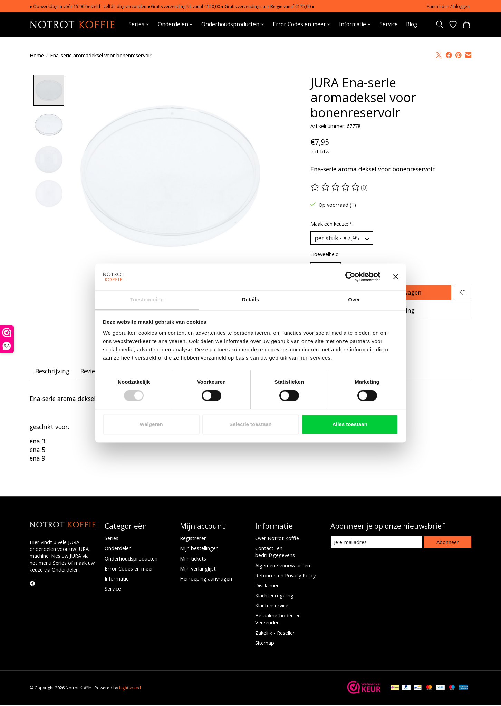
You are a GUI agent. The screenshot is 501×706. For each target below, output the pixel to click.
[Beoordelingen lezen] (335, 187)
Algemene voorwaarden (282, 566)
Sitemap (264, 643)
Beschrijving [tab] (52, 372)
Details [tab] (250, 299)
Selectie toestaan (250, 424)
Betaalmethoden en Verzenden (278, 620)
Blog (411, 24)
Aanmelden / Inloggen (448, 6)
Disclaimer (267, 586)
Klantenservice (271, 606)
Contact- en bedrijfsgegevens (275, 552)
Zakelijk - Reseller (275, 633)
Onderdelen (118, 549)
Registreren (193, 539)
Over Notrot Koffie (277, 539)
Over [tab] (354, 299)
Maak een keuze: (331, 223)
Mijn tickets (193, 559)
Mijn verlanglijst (198, 569)
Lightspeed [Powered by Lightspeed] (130, 689)
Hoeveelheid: (325, 254)
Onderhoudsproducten (131, 559)
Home (37, 55)
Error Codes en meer (129, 569)
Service (388, 24)
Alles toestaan (349, 424)
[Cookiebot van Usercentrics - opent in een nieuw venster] (350, 277)
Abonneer (447, 542)
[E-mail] (376, 543)
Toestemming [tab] (147, 299)
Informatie (117, 579)
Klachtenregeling (274, 596)
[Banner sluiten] (395, 276)
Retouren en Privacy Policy (285, 576)
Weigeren (151, 424)
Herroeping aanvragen (206, 579)
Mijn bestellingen (199, 549)
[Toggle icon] (440, 24)
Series (111, 539)
